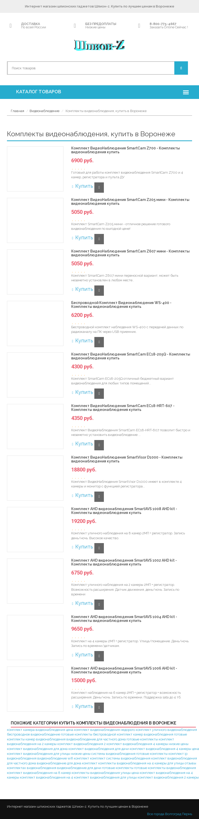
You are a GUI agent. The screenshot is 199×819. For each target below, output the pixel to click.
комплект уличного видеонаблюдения (166, 730)
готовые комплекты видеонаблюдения (165, 768)
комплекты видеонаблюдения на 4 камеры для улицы (141, 763)
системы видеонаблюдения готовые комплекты (129, 754)
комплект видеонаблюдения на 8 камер (39, 773)
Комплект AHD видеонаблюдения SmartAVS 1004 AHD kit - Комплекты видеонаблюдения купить (124, 619)
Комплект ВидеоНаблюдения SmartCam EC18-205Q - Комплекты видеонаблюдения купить (130, 356)
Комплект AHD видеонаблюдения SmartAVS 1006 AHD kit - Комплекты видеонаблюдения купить (124, 670)
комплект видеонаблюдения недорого (104, 730)
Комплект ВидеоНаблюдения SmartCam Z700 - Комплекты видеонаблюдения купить (125, 150)
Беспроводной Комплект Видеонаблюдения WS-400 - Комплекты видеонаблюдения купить (121, 305)
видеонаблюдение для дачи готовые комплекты (95, 768)
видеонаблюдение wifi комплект (63, 758)
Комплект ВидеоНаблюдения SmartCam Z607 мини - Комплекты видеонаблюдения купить (130, 253)
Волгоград (173, 814)
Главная (17, 111)
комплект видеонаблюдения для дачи (98, 749)
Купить (82, 186)
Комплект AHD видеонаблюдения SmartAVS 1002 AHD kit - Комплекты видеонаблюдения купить (124, 562)
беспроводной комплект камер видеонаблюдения (133, 734)
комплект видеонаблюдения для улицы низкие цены (49, 754)
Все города (155, 814)
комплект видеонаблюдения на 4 (46, 777)
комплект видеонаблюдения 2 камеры (168, 777)
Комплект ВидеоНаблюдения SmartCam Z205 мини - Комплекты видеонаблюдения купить (130, 202)
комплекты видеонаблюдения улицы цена (105, 773)
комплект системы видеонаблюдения (120, 758)
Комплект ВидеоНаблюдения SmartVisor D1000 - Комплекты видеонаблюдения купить (127, 459)
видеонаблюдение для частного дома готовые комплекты (112, 739)
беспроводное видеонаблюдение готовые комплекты (49, 734)
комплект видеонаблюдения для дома (37, 749)
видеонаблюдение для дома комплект (67, 763)
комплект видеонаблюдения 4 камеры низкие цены (147, 744)
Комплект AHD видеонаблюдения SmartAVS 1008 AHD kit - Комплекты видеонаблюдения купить (124, 511)
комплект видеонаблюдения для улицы (105, 777)
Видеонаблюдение (44, 111)
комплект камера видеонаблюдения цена (40, 730)
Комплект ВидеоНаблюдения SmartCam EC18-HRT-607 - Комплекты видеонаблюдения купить (123, 408)
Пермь (187, 814)
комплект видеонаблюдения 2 (81, 744)
